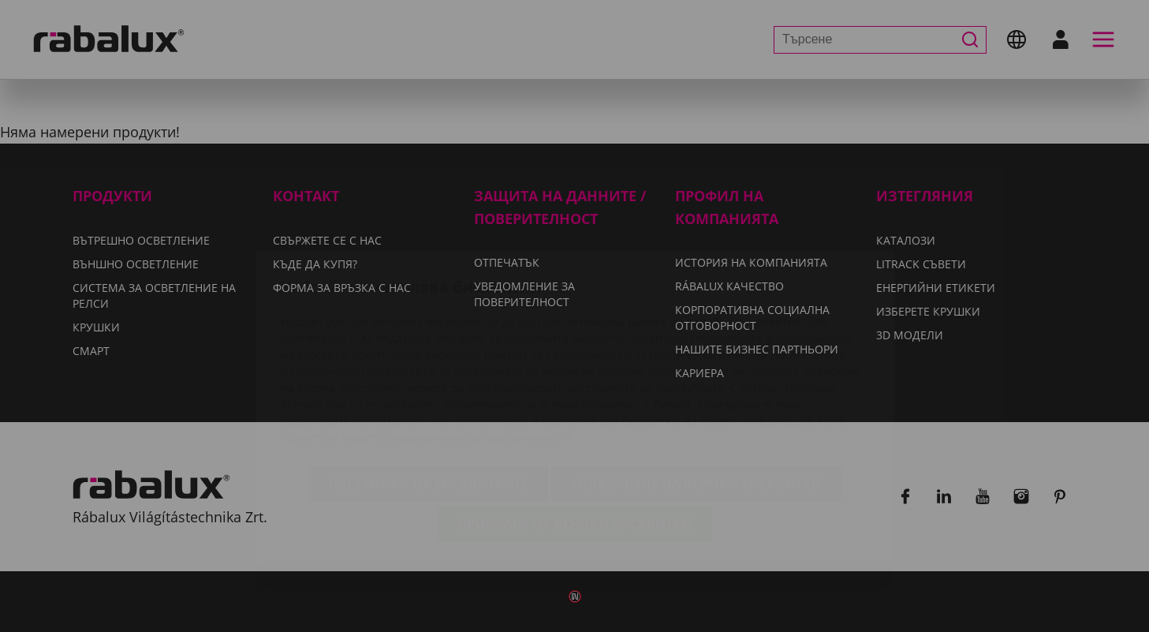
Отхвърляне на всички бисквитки (696, 390)
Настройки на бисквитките (428, 390)
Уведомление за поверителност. (480, 344)
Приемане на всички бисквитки (574, 430)
